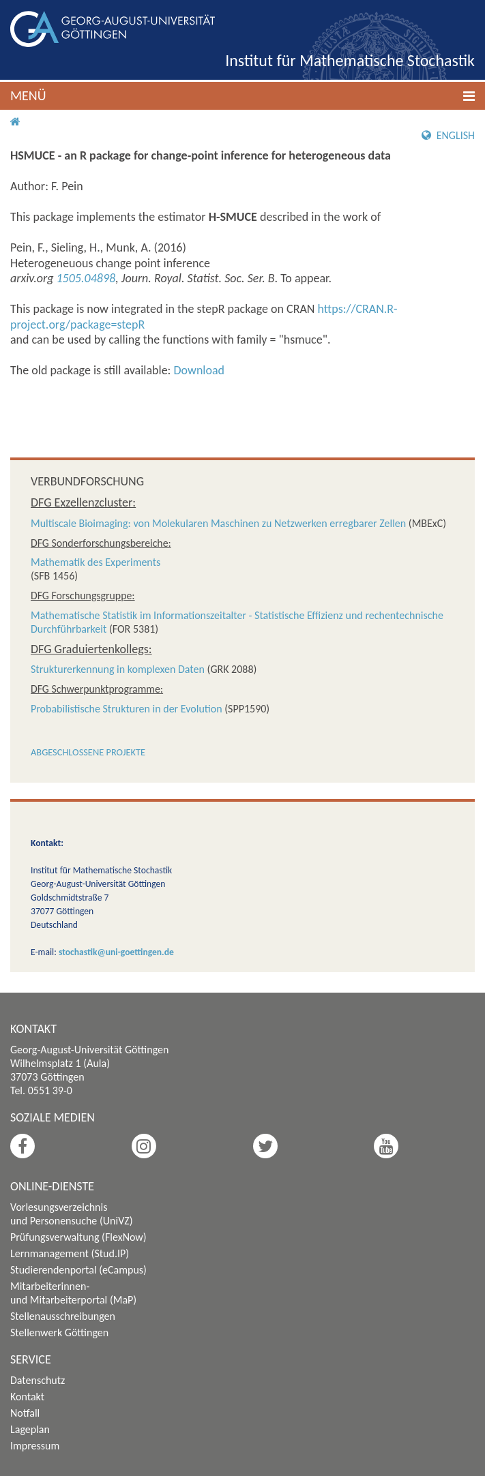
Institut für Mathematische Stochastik (350, 60)
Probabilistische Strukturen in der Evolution (126, 708)
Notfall (25, 1412)
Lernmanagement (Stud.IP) (69, 1253)
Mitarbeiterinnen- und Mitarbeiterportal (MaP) (73, 1293)
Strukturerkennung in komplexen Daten (118, 669)
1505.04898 (86, 278)
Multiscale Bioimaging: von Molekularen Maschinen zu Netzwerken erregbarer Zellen (218, 523)
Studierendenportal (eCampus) (78, 1269)
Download (199, 370)
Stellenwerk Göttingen (59, 1332)
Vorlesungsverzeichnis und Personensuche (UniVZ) (71, 1214)
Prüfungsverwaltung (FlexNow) (78, 1237)
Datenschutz (37, 1380)
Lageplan (30, 1429)
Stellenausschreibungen (62, 1316)
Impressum (34, 1445)
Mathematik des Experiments (95, 562)
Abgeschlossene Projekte (88, 752)
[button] (242, 96)
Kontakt (27, 1396)
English (448, 135)
